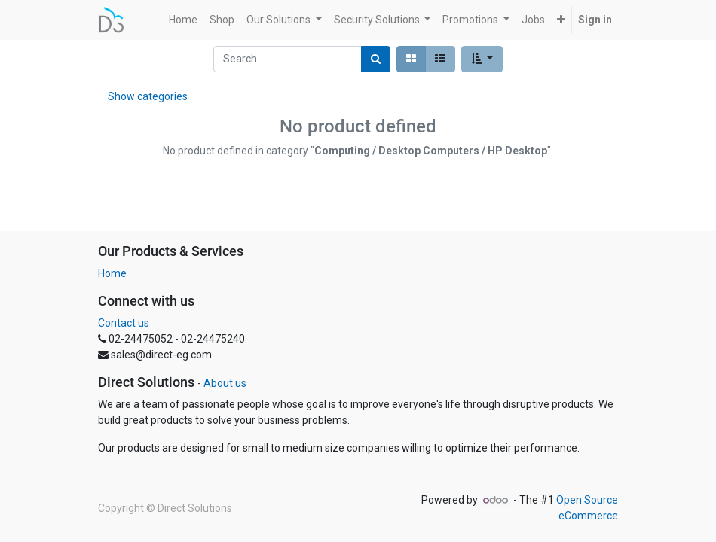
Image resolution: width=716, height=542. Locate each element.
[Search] (375, 59)
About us (224, 383)
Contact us (123, 323)
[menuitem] (183, 20)
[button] (561, 20)
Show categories (148, 96)
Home (112, 273)
